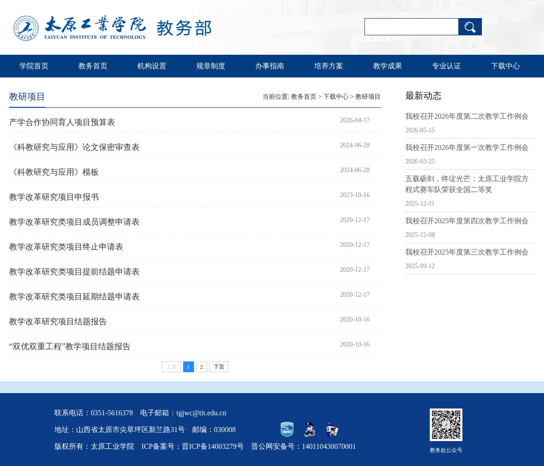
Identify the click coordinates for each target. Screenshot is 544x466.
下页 (219, 367)
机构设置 (151, 66)
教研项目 (368, 96)
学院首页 (34, 66)
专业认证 (446, 66)
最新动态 (423, 96)
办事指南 (269, 66)
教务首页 (92, 66)
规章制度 (210, 66)
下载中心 (505, 66)
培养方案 (328, 66)
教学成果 (387, 66)
